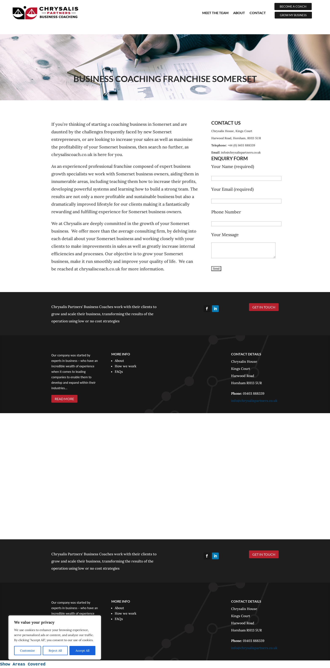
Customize (27, 650)
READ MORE (64, 399)
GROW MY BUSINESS (293, 15)
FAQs (119, 371)
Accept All (82, 650)
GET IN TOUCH (263, 307)
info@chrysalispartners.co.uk (254, 400)
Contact (258, 13)
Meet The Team (215, 13)
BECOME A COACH (293, 6)
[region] (54, 637)
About (239, 13)
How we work (125, 366)
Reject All (55, 650)
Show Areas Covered (22, 664)
